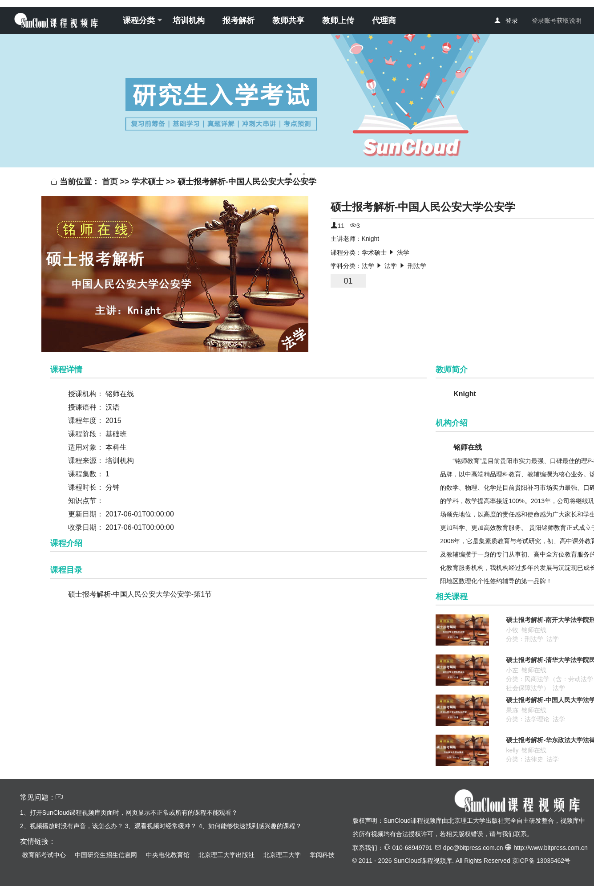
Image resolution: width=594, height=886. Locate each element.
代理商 (384, 20)
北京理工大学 (282, 854)
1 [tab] (290, 174)
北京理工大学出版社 (226, 854)
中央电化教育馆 (168, 854)
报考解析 (238, 20)
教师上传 (338, 20)
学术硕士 (148, 181)
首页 (111, 181)
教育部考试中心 (44, 854)
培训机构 (189, 20)
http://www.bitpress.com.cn (550, 847)
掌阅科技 (322, 854)
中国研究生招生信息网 (106, 854)
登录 (511, 20)
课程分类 (142, 20)
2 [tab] (303, 174)
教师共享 (288, 20)
